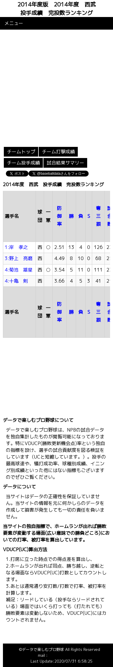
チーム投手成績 (23, 162)
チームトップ (21, 151)
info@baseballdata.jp (67, 655)
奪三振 (98, 216)
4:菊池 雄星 (19, 270)
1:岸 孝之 (16, 247)
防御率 (59, 216)
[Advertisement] (55, 87)
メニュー (13, 23)
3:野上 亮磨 (19, 258)
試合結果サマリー (65, 162)
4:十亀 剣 (16, 281)
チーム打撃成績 (58, 151)
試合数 (109, 216)
